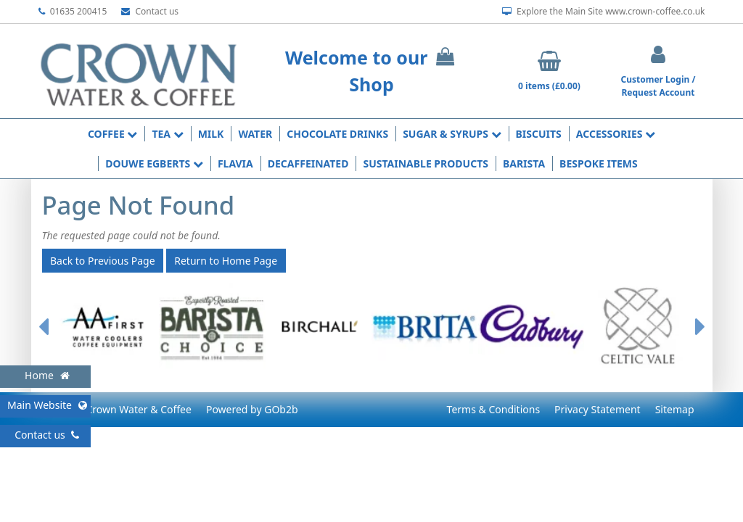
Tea (167, 134)
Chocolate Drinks (337, 134)
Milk (211, 134)
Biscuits (539, 134)
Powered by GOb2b (252, 409)
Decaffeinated (308, 163)
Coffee (112, 134)
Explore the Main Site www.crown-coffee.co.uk (603, 11)
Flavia (235, 163)
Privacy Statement (597, 409)
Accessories (615, 134)
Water (255, 134)
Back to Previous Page (102, 261)
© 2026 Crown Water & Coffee (120, 409)
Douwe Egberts (154, 163)
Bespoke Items (598, 163)
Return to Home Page (225, 261)
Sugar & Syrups (452, 134)
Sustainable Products (425, 163)
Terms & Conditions (494, 409)
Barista (524, 163)
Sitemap (674, 409)
